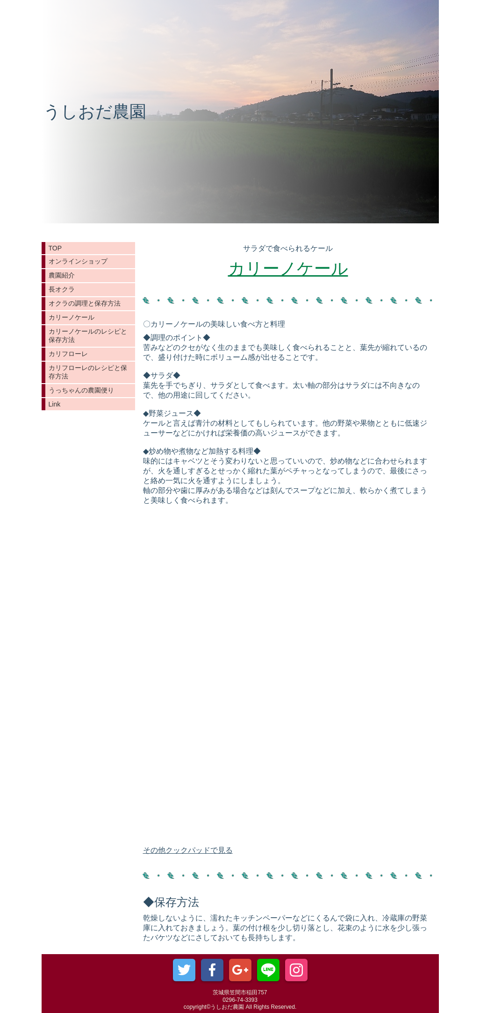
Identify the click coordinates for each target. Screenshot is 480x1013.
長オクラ (62, 289)
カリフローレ (68, 353)
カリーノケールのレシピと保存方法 (88, 335)
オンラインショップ (78, 261)
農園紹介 (62, 275)
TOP (55, 248)
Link (55, 404)
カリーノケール (71, 317)
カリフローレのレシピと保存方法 (88, 372)
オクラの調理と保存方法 (85, 303)
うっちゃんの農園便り (81, 390)
